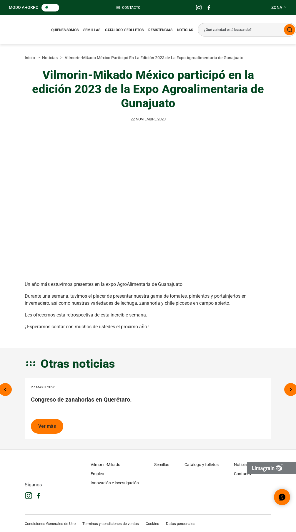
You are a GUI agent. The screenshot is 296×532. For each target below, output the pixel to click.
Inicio (30, 58)
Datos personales (180, 523)
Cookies (152, 523)
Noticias (185, 30)
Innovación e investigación (115, 482)
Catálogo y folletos (124, 30)
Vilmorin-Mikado (105, 464)
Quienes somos (65, 30)
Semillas (91, 30)
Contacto (242, 473)
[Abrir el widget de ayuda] (282, 497)
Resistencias (160, 30)
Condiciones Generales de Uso (50, 523)
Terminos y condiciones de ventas (110, 523)
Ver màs (47, 426)
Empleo (97, 473)
